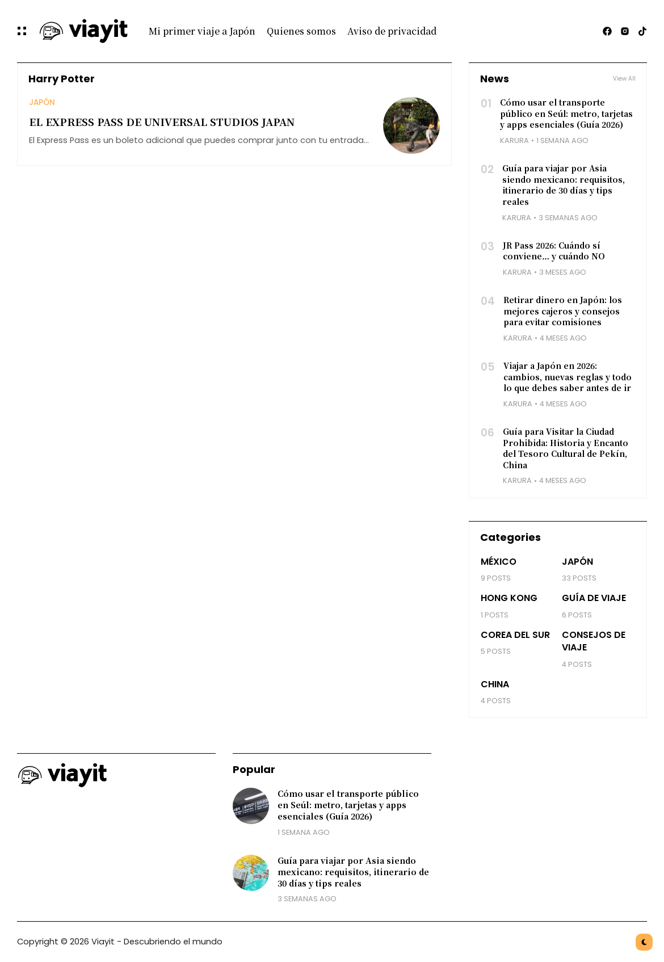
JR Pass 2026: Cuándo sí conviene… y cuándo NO (554, 251)
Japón (42, 102)
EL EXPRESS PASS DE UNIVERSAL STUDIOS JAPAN (162, 121)
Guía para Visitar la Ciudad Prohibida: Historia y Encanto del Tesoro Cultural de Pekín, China (565, 448)
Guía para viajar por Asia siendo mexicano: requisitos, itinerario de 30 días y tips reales (563, 184)
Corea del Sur (515, 634)
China (495, 684)
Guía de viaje (594, 597)
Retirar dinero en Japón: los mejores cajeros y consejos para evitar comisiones (562, 310)
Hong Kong (509, 597)
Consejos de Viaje (593, 641)
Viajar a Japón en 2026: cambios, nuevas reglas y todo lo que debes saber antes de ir (567, 376)
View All (624, 79)
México (498, 561)
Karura (514, 140)
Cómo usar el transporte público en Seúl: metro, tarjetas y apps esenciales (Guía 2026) (566, 113)
